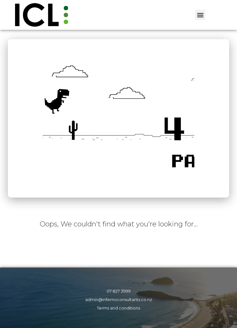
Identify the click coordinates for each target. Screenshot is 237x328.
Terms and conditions (118, 308)
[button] (200, 15)
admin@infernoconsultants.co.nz (118, 299)
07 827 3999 (119, 291)
